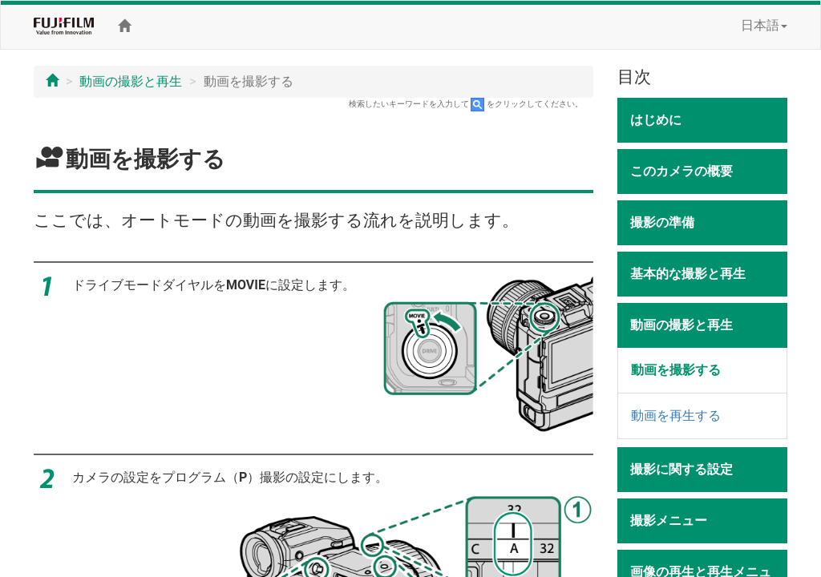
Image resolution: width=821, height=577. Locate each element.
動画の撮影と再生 (130, 81)
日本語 (764, 25)
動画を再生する (676, 415)
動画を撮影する (676, 369)
